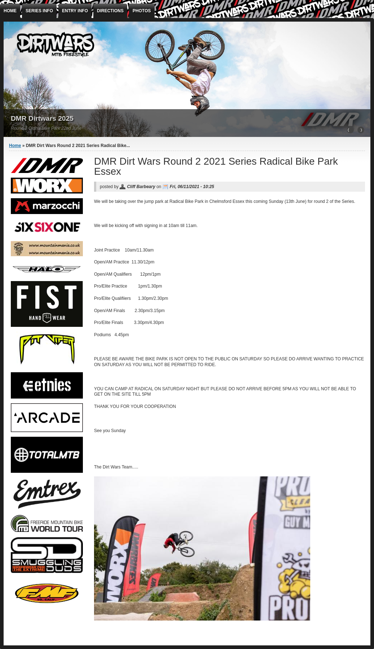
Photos (142, 10)
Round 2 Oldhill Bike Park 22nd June (46, 128)
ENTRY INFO (75, 10)
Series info (39, 10)
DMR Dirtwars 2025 (42, 118)
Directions (110, 10)
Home (10, 10)
